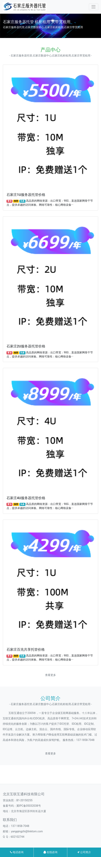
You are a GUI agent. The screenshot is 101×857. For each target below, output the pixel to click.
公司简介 (84, 852)
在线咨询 (50, 852)
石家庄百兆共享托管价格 (26, 649)
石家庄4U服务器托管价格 (26, 498)
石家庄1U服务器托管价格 (26, 195)
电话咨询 (17, 852)
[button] (49, 34)
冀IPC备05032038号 (28, 805)
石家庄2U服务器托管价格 (26, 346)
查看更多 (50, 675)
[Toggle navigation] (93, 6)
